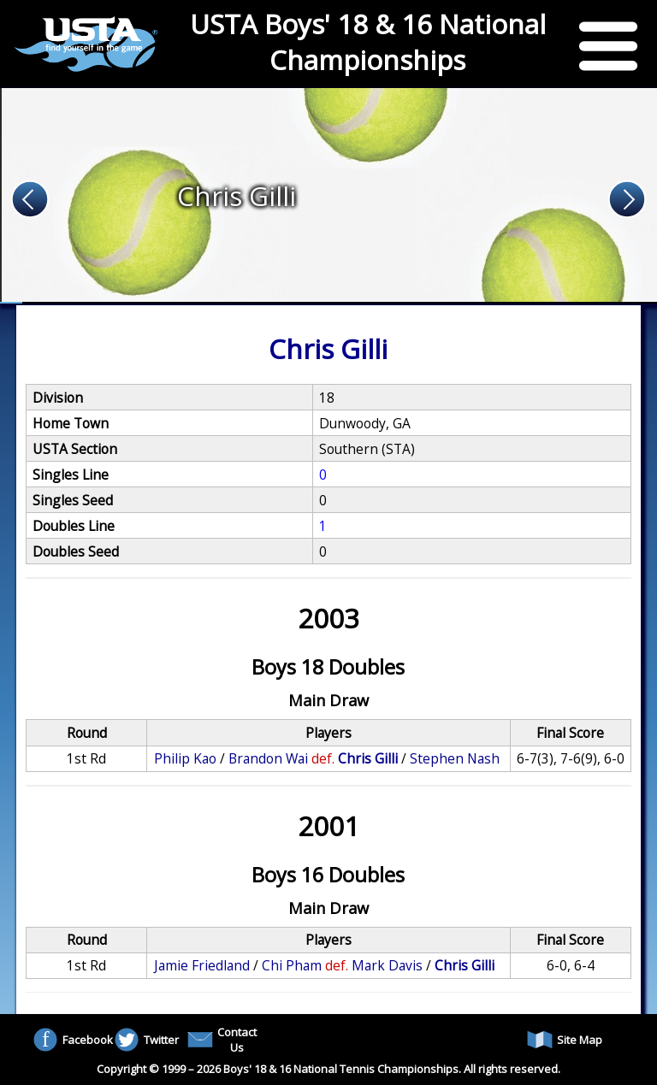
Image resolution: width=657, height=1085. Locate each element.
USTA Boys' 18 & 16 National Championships (368, 42)
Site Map (564, 1040)
